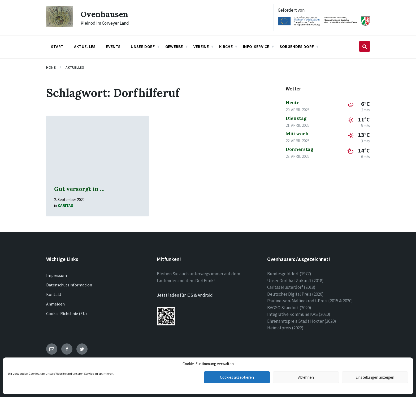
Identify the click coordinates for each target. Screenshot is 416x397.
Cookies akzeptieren (237, 377)
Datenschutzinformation (69, 284)
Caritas (65, 205)
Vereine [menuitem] (201, 46)
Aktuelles (75, 67)
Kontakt (54, 294)
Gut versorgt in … (79, 189)
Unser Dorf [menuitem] (143, 46)
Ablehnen (306, 377)
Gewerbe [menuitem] (174, 46)
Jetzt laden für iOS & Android (185, 295)
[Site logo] (59, 26)
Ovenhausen (104, 14)
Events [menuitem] (113, 46)
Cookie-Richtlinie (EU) (66, 313)
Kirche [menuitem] (226, 46)
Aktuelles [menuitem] (85, 46)
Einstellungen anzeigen (375, 377)
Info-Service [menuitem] (256, 46)
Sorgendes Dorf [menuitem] (297, 46)
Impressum (56, 275)
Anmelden (55, 304)
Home (51, 67)
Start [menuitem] (57, 46)
